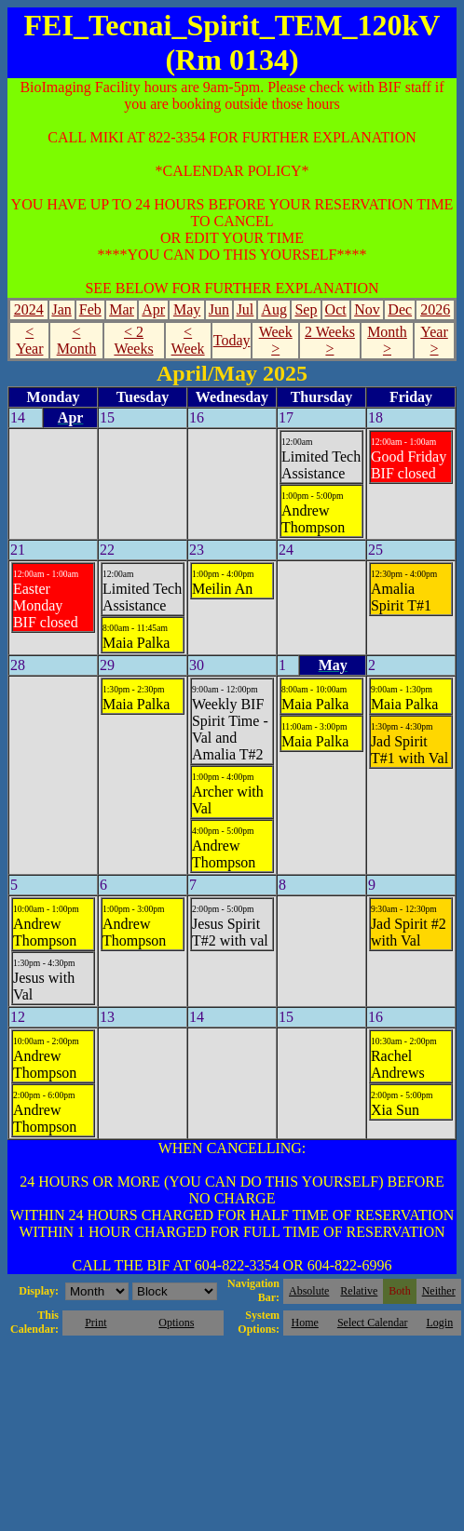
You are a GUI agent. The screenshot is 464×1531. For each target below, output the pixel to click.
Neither (439, 1290)
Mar (121, 309)
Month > (387, 340)
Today (232, 340)
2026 (435, 309)
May (186, 309)
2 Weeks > (330, 340)
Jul (245, 309)
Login (439, 1322)
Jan (61, 309)
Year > (433, 340)
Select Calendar (372, 1322)
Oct (336, 309)
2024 (29, 309)
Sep (305, 309)
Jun (219, 309)
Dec (400, 309)
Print (95, 1322)
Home (305, 1322)
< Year (29, 340)
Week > (276, 340)
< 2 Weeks (133, 340)
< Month (77, 340)
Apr (153, 309)
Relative (358, 1290)
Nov (367, 309)
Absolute (309, 1290)
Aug (274, 309)
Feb (90, 309)
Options (176, 1322)
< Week (188, 340)
